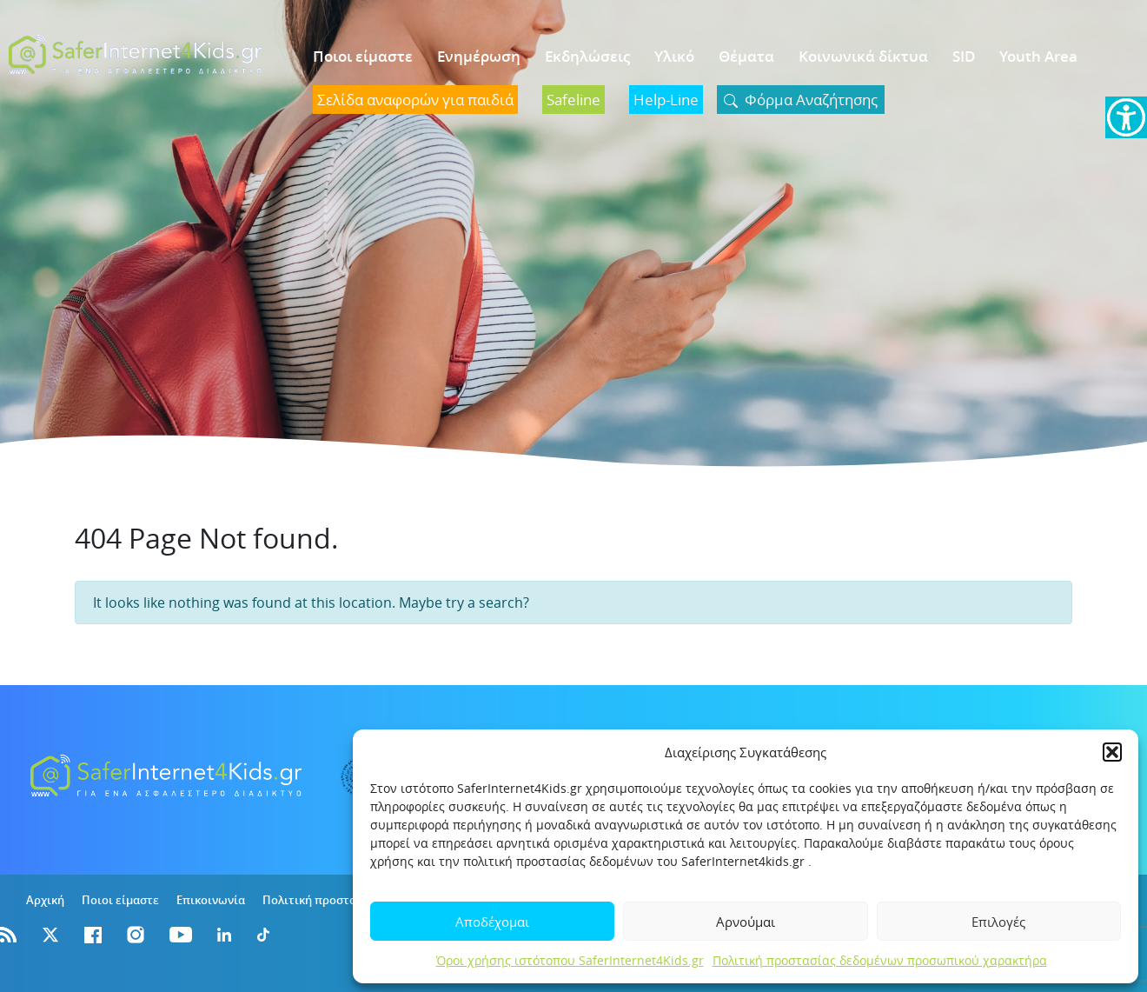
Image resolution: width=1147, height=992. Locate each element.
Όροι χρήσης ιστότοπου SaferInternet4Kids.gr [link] (570, 960)
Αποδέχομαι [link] (492, 921)
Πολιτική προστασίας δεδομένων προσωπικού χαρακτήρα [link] (880, 960)
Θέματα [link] (746, 56)
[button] (1112, 752)
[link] (1126, 117)
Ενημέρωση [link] (478, 56)
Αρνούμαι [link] (745, 921)
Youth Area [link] (1038, 56)
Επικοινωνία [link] (210, 900)
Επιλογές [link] (998, 921)
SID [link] (963, 56)
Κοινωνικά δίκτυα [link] (863, 56)
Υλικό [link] (674, 56)
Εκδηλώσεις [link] (587, 56)
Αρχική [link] (45, 900)
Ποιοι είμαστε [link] (363, 56)
